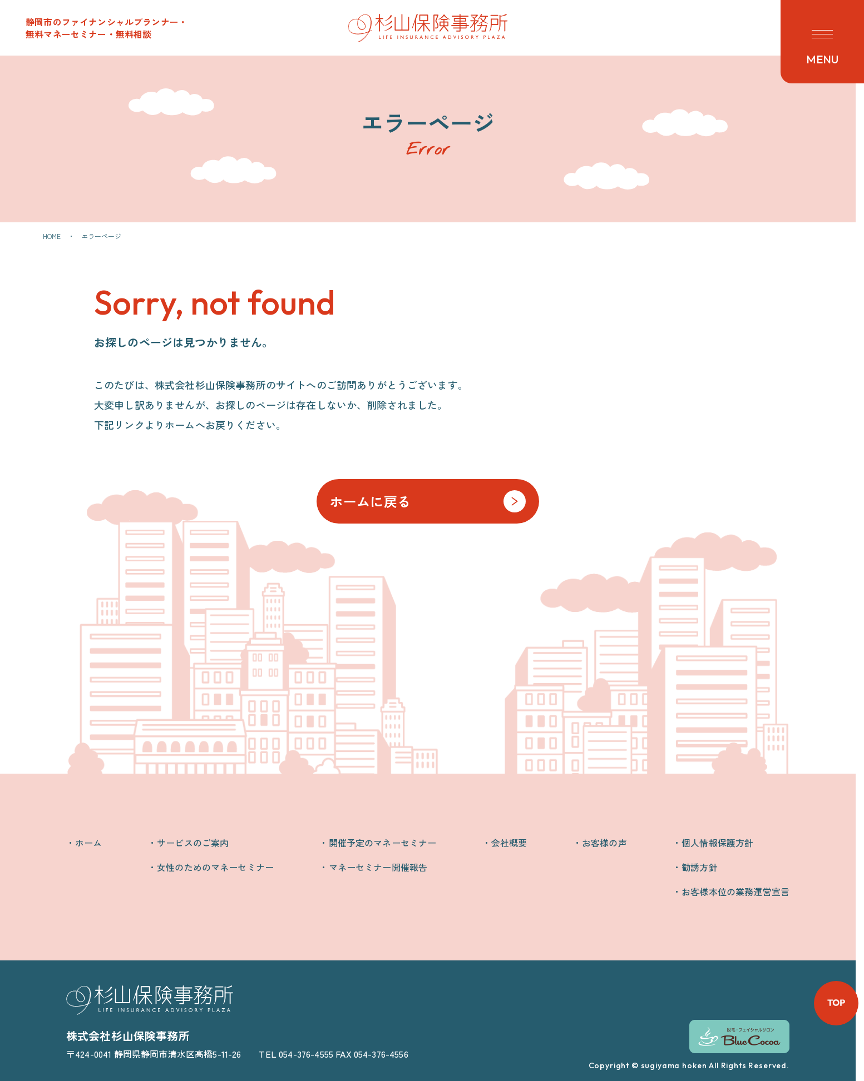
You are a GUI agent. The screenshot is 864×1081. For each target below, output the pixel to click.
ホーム (88, 842)
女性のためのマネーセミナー (215, 867)
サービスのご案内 (193, 842)
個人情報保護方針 (717, 842)
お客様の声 (604, 842)
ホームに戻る (370, 501)
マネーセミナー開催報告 (378, 867)
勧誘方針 (700, 867)
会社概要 (509, 842)
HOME (52, 236)
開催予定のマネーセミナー (383, 842)
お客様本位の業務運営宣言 (735, 891)
